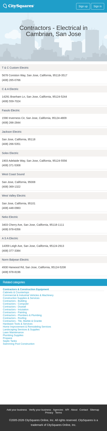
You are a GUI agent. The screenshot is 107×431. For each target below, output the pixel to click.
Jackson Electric (12, 131)
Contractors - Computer (16, 303)
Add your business (17, 409)
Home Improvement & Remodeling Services (27, 326)
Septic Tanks (10, 341)
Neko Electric (10, 216)
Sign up (83, 6)
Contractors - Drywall (14, 306)
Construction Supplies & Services (21, 298)
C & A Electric (10, 89)
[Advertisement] (28, 374)
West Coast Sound (13, 174)
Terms (58, 412)
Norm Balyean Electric (15, 259)
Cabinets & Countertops (16, 292)
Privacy (49, 412)
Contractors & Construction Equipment (26, 289)
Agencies (58, 409)
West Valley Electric (14, 195)
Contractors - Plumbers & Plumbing (22, 315)
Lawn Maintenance (13, 332)
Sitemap (94, 409)
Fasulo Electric (11, 110)
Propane (7, 338)
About (74, 409)
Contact (83, 409)
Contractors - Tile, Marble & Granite (22, 320)
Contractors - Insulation (15, 309)
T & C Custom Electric (15, 67)
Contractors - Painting (15, 312)
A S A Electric (10, 238)
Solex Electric (10, 153)
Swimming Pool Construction (18, 343)
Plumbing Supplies (13, 335)
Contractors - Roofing (14, 318)
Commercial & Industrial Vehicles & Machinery (28, 295)
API (67, 409)
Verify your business (40, 409)
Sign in (97, 6)
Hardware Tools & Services (18, 323)
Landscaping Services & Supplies (21, 329)
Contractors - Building (15, 300)
